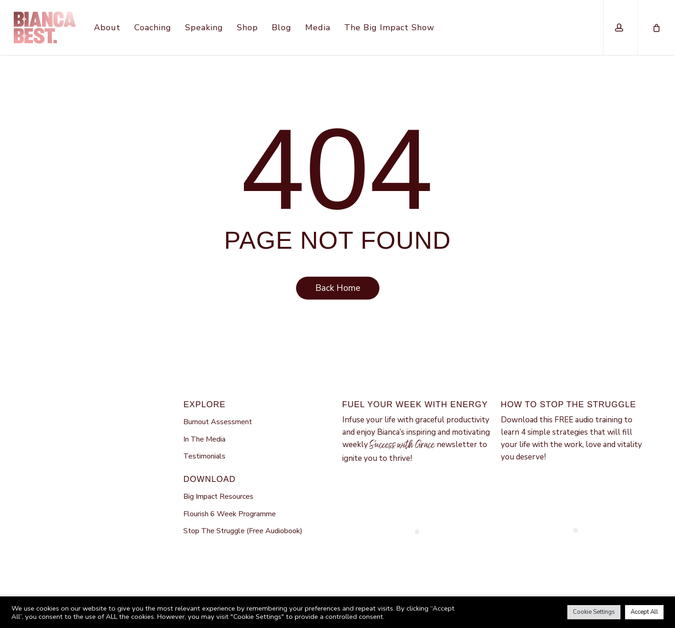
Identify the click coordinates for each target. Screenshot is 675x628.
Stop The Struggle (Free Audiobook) (242, 531)
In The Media (204, 439)
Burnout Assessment (217, 422)
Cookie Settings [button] (594, 612)
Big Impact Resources (218, 496)
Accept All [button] (644, 612)
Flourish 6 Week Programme (229, 514)
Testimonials (204, 456)
